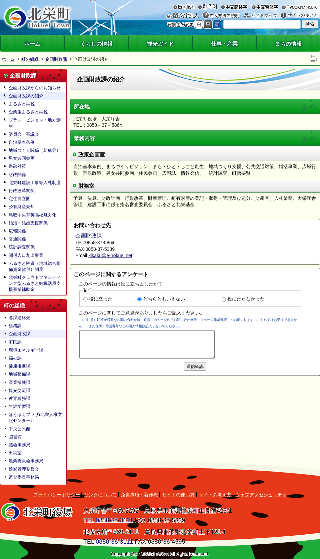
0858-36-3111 (114, 541)
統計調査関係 (22, 246)
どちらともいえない (164, 299)
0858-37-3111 (114, 520)
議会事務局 (19, 444)
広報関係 (17, 230)
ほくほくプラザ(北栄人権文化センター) (35, 417)
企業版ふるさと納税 (28, 111)
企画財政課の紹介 (26, 95)
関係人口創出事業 (26, 255)
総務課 (15, 325)
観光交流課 (19, 390)
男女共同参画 (22, 158)
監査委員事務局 (24, 477)
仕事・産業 (224, 44)
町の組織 (30, 59)
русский (299, 6)
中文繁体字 (265, 6)
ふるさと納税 (22, 103)
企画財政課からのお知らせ (35, 87)
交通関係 (17, 238)
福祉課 (15, 358)
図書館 (15, 436)
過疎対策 (17, 166)
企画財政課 (56, 59)
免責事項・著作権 (139, 494)
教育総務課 (19, 398)
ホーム (32, 44)
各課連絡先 (19, 317)
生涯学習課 (19, 406)
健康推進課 (19, 366)
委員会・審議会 (24, 134)
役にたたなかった (246, 299)
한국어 (207, 6)
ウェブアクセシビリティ (261, 494)
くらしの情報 (96, 44)
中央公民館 (19, 428)
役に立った (100, 299)
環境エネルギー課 (26, 350)
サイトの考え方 (215, 494)
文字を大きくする (186, 15)
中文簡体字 (234, 6)
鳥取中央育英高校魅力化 (32, 214)
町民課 (15, 342)
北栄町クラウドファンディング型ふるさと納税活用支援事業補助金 (35, 283)
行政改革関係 (22, 190)
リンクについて (100, 494)
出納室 (15, 452)
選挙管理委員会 (24, 469)
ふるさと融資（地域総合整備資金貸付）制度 (35, 266)
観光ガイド (160, 44)
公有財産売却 (22, 206)
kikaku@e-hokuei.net (110, 255)
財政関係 (17, 174)
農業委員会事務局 (26, 460)
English (184, 6)
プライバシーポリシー (56, 494)
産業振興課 (19, 382)
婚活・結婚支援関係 (28, 222)
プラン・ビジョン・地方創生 (35, 122)
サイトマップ (260, 15)
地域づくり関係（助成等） (35, 150)
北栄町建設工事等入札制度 (35, 182)
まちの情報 (288, 44)
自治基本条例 (22, 142)
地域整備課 (19, 374)
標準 (198, 24)
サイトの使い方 (299, 15)
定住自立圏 (19, 198)
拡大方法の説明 (221, 15)
